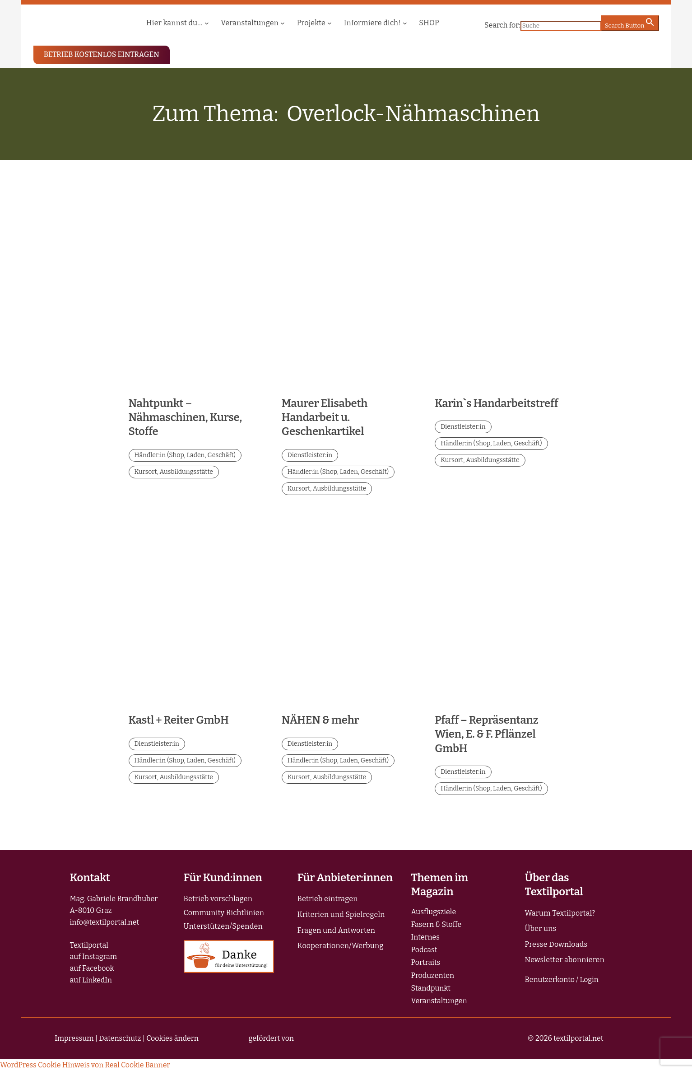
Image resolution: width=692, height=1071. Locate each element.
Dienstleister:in (310, 455)
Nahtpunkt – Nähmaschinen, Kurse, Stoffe (185, 417)
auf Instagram (93, 956)
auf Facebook (92, 968)
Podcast (424, 949)
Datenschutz (120, 1038)
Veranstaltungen (439, 1000)
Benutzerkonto (550, 979)
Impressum (74, 1038)
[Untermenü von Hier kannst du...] (206, 23)
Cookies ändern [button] (172, 1038)
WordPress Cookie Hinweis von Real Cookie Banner (85, 1065)
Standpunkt (431, 988)
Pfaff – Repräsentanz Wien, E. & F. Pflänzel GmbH (486, 734)
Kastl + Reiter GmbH (179, 720)
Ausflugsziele (433, 911)
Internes (425, 937)
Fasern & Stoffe (436, 924)
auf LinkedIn (91, 980)
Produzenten (433, 975)
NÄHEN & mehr (320, 720)
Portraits (426, 962)
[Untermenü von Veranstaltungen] (282, 23)
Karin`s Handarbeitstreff (496, 403)
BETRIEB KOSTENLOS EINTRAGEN (101, 54)
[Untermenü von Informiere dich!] (405, 23)
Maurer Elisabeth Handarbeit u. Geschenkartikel (324, 417)
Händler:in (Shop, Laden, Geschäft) (185, 455)
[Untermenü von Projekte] (329, 23)
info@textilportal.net (104, 922)
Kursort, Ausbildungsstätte (174, 472)
